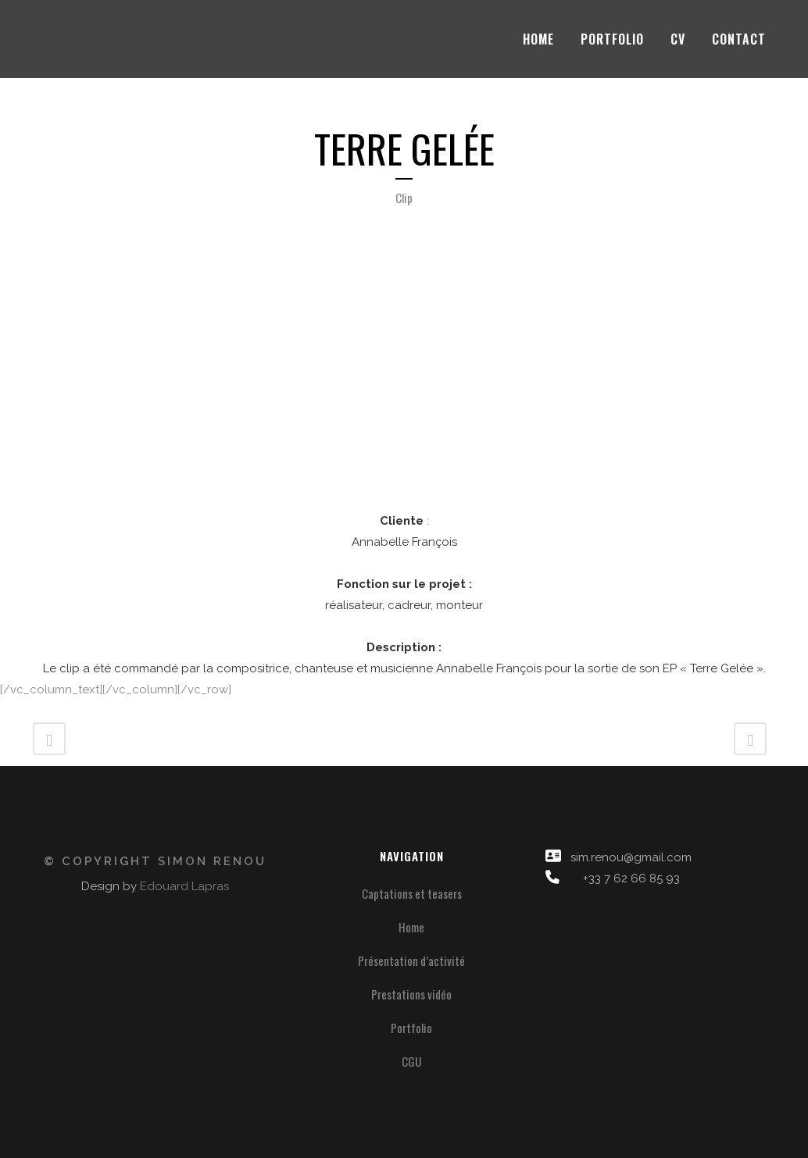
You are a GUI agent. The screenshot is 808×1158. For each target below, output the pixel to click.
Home (411, 926)
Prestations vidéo (411, 994)
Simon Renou (212, 861)
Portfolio (411, 1027)
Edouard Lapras (184, 886)
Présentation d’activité (411, 960)
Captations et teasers (412, 893)
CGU (411, 1061)
